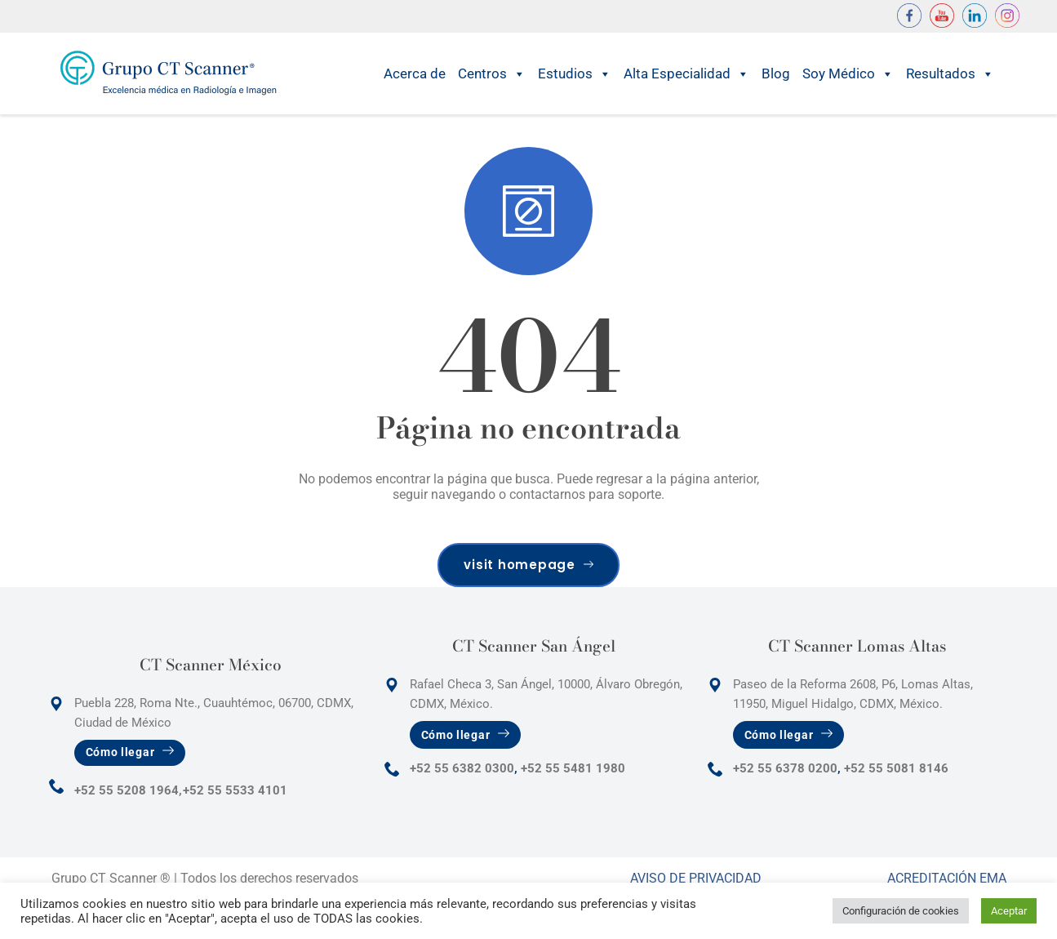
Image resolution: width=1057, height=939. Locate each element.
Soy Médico (848, 73)
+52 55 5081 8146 (896, 768)
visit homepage (528, 564)
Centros (492, 73)
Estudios (574, 73)
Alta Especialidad (686, 73)
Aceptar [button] (1009, 911)
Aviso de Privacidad (696, 878)
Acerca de (415, 73)
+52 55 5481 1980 (573, 768)
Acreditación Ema (946, 878)
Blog (776, 73)
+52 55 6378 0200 (785, 768)
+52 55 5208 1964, (128, 790)
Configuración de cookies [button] (900, 911)
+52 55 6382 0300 (462, 768)
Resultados (950, 73)
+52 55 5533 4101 (235, 790)
